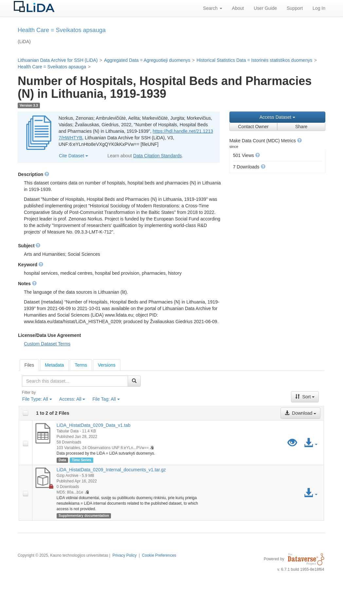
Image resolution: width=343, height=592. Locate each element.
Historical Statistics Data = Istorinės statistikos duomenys (255, 60)
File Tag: (105, 399)
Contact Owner (253, 126)
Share (301, 126)
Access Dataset (277, 117)
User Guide (265, 8)
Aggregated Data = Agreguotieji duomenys (147, 60)
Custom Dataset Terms (47, 343)
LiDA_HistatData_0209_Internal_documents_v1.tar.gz (111, 469)
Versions (107, 365)
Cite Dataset (73, 155)
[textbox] (75, 381)
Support (295, 8)
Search (212, 8)
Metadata (54, 365)
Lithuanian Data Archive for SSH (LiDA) (58, 60)
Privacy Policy (124, 555)
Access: (72, 399)
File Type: (37, 399)
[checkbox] (25, 413)
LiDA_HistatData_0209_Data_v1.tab (94, 425)
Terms (81, 365)
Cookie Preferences (159, 555)
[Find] (134, 381)
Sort (305, 396)
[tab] (29, 365)
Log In (319, 8)
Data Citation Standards (157, 155)
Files (29, 365)
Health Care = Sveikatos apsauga (52, 66)
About (238, 8)
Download (300, 413)
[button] (299, 140)
